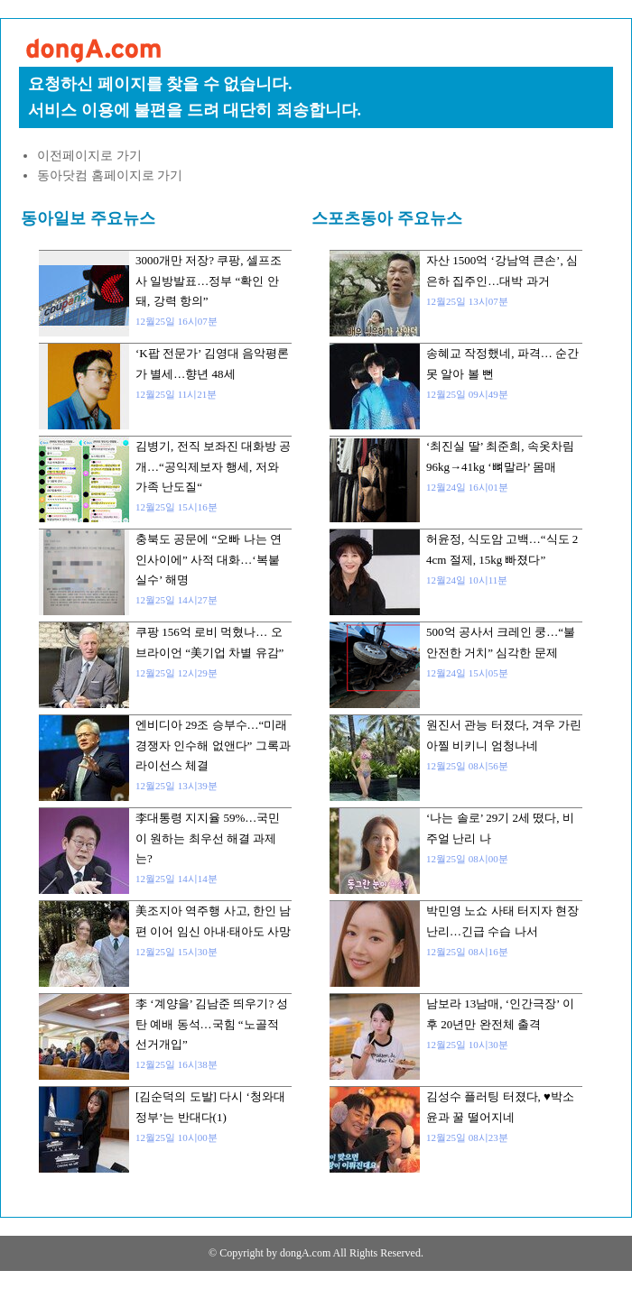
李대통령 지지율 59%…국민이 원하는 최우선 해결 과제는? (207, 838)
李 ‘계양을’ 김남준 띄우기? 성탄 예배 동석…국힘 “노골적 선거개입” (211, 1024)
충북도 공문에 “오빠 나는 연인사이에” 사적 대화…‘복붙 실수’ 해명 (208, 559)
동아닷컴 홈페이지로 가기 (109, 175)
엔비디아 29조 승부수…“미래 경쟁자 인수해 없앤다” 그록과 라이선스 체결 (213, 745)
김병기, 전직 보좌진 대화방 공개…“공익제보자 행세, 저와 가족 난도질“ (213, 466)
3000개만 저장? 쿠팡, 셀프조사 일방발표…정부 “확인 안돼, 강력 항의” (208, 280)
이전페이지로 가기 (89, 155)
